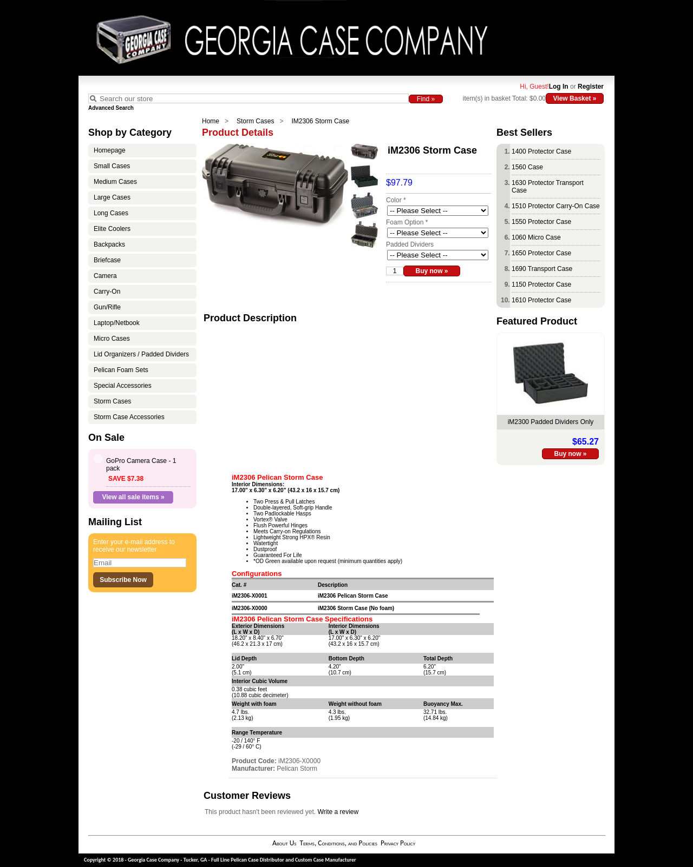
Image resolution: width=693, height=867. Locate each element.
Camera (105, 276)
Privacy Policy (398, 843)
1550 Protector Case (541, 222)
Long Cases (111, 213)
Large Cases (112, 197)
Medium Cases (115, 182)
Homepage (110, 150)
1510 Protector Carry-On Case (556, 206)
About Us (284, 843)
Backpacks (109, 244)
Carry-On (107, 291)
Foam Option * (407, 222)
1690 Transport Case (542, 269)
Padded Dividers (410, 244)
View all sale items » (133, 497)
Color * (396, 200)
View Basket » (575, 98)
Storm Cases (255, 121)
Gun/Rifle (107, 307)
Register (591, 86)
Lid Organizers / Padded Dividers (141, 354)
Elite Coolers (112, 229)
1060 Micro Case (536, 237)
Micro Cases (112, 338)
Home (210, 121)
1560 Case (527, 167)
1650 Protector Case (541, 253)
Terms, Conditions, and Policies (338, 843)
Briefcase (107, 260)
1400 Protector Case (541, 151)
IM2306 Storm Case (320, 121)
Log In (558, 86)
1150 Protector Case (541, 284)
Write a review (337, 812)
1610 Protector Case (541, 300)
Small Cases (112, 166)
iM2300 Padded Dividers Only (551, 422)
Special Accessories (123, 385)
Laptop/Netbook (117, 323)
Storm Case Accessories (129, 417)
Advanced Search (111, 108)
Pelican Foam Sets (121, 370)
